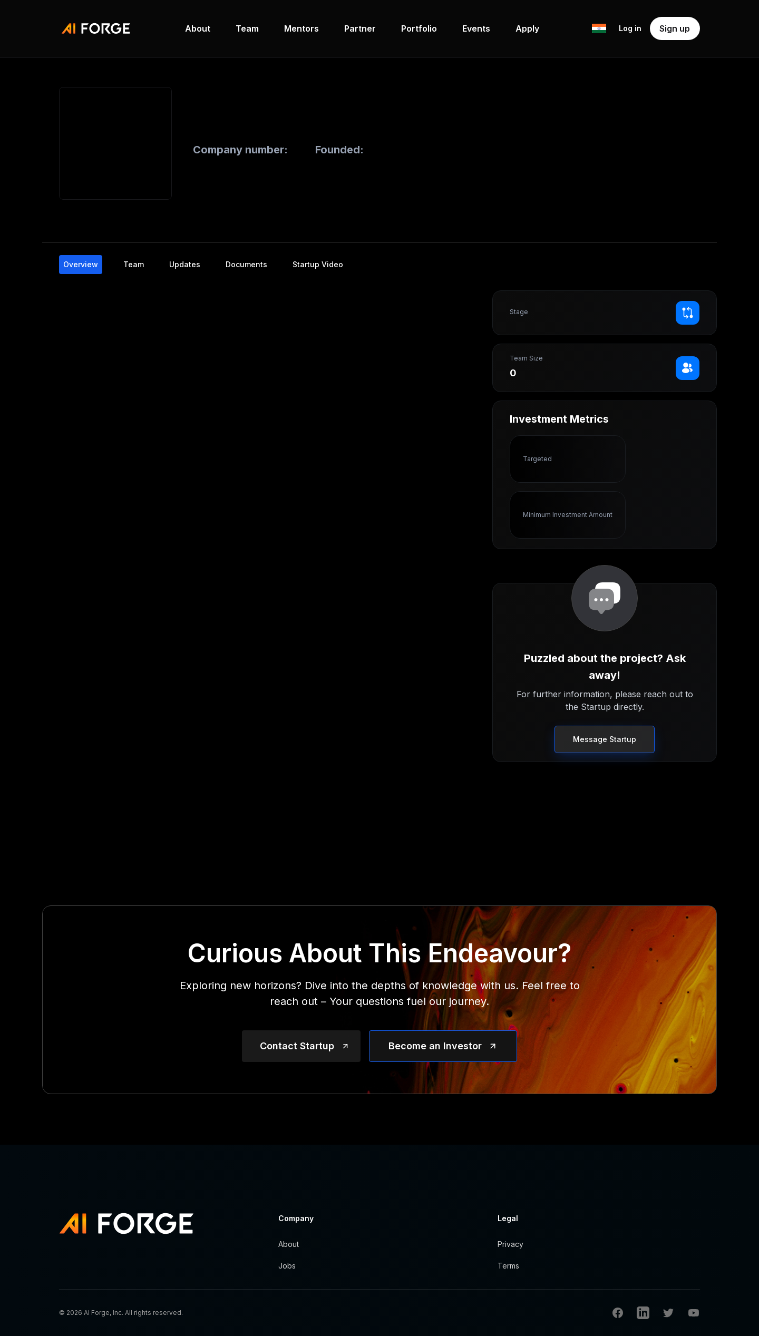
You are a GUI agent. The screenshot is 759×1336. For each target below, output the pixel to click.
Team (247, 28)
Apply (527, 28)
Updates (184, 264)
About (197, 28)
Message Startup (604, 739)
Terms (508, 1265)
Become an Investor (435, 1045)
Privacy (510, 1244)
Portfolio (419, 28)
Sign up (674, 28)
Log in (630, 28)
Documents (246, 264)
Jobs (287, 1265)
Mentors (301, 28)
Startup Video (318, 264)
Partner (360, 28)
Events (476, 28)
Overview (80, 264)
